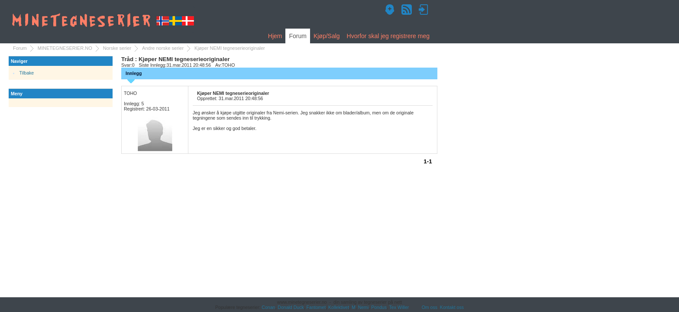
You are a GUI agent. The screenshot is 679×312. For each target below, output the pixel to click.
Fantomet (316, 307)
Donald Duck (291, 307)
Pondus (379, 307)
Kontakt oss (452, 307)
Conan (268, 307)
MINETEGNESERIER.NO (65, 48)
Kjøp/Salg (327, 35)
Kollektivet (338, 307)
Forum (297, 35)
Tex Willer (399, 307)
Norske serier (117, 48)
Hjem (275, 35)
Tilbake (26, 72)
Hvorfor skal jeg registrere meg (388, 35)
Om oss (429, 307)
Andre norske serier (163, 48)
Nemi (363, 307)
